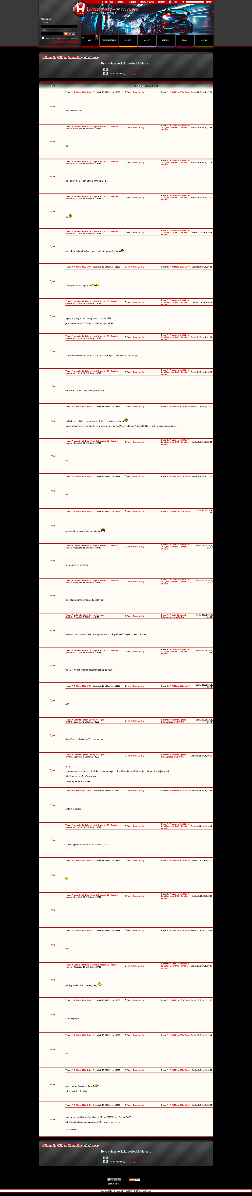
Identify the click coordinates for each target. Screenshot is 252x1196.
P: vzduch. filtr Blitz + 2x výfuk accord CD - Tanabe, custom (175, 128)
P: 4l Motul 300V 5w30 (81, 92)
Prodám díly (138, 92)
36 (133, 73)
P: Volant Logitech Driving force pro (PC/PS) (173, 616)
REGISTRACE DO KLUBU (65, 42)
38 (140, 73)
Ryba (52, 106)
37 (136, 73)
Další (144, 73)
